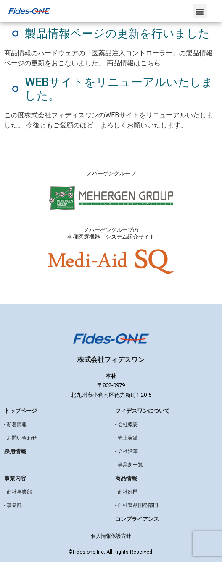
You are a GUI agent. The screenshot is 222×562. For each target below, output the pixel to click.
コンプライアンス (137, 519)
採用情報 (15, 451)
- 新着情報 (15, 424)
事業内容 (15, 478)
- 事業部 (13, 505)
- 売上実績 (126, 438)
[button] (200, 11)
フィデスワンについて (142, 411)
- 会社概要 (126, 424)
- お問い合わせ (20, 438)
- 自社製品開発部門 (136, 505)
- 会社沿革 (126, 451)
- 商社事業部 (18, 492)
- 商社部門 (126, 492)
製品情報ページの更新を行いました (117, 33)
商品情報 (126, 478)
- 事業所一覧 (129, 465)
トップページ (20, 411)
